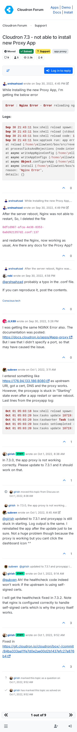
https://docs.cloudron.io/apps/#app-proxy (37, 337)
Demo (66, 7)
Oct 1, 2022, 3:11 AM (43, 369)
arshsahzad (15, 83)
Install (68, 12)
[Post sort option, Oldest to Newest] (8, 70)
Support (43, 51)
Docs (57, 12)
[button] (6, 726)
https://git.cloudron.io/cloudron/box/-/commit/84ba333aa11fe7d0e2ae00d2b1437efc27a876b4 (38, 651)
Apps (55, 7)
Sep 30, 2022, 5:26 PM (44, 321)
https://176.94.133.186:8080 (25, 381)
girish (11, 454)
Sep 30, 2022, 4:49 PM (50, 207)
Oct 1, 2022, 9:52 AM (51, 635)
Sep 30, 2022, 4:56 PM (40, 275)
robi (10, 275)
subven (12, 369)
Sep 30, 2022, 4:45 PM (50, 83)
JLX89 (11, 321)
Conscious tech (11, 300)
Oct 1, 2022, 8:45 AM (43, 512)
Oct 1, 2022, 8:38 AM (51, 454)
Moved (10, 51)
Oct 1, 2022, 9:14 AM (51, 573)
